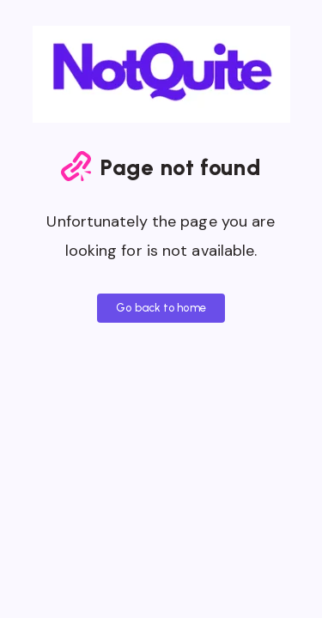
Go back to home (161, 307)
